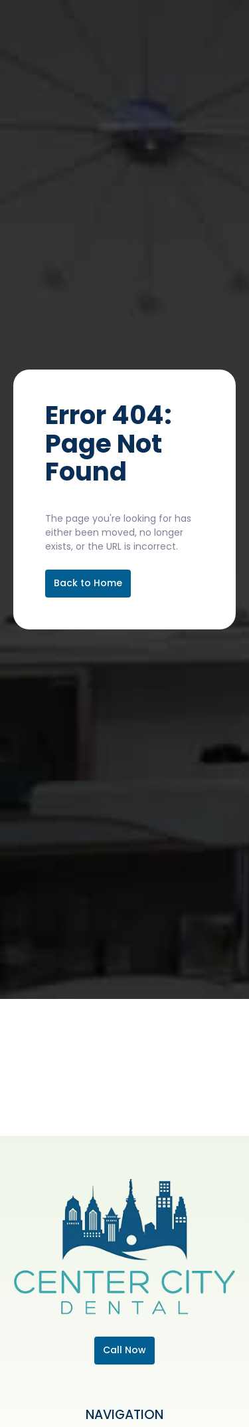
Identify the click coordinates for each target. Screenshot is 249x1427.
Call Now (124, 1350)
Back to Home (88, 583)
